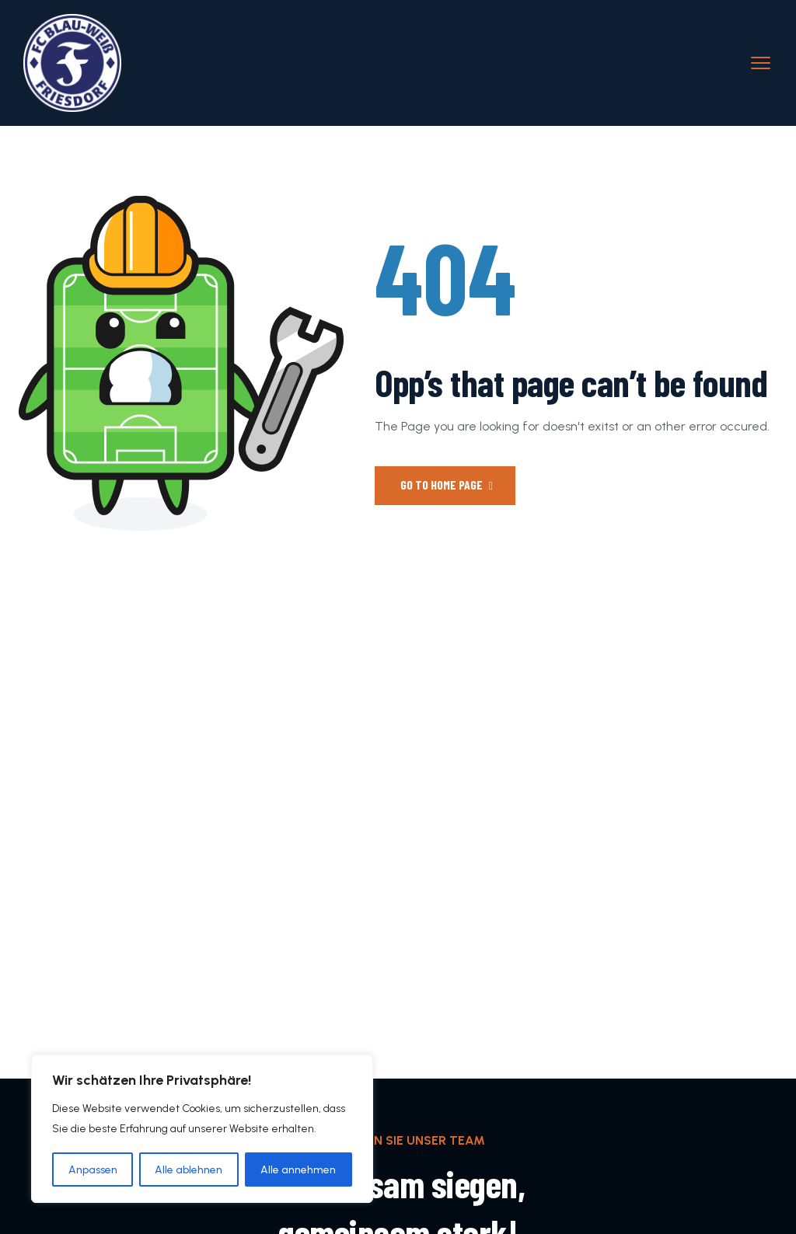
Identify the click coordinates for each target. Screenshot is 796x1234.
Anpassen (92, 1169)
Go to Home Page (446, 484)
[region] (202, 1129)
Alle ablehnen (189, 1169)
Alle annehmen (299, 1169)
